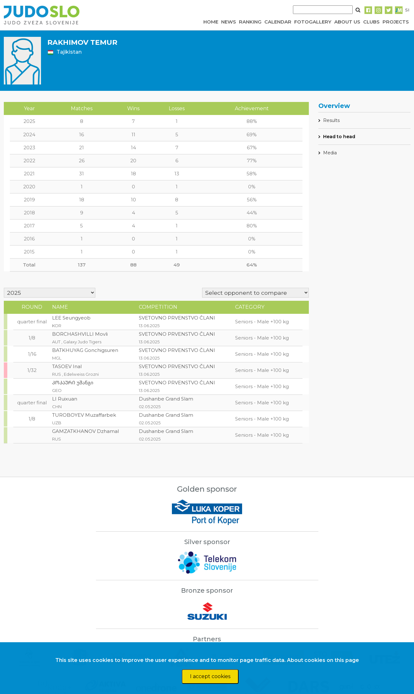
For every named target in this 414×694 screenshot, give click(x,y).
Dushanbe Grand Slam (166, 399)
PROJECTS (396, 22)
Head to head (339, 136)
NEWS (228, 22)
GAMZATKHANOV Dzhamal (85, 431)
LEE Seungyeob (71, 318)
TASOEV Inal (67, 366)
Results (331, 120)
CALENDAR (277, 22)
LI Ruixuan (64, 399)
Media (330, 153)
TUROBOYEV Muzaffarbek (84, 415)
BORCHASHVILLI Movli (80, 334)
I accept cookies (210, 676)
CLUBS (371, 22)
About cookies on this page (323, 660)
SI (407, 9)
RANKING (250, 22)
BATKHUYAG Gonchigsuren (85, 350)
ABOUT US (347, 22)
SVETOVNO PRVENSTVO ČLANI (177, 318)
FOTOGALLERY (312, 22)
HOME (210, 22)
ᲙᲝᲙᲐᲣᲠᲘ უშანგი (72, 383)
